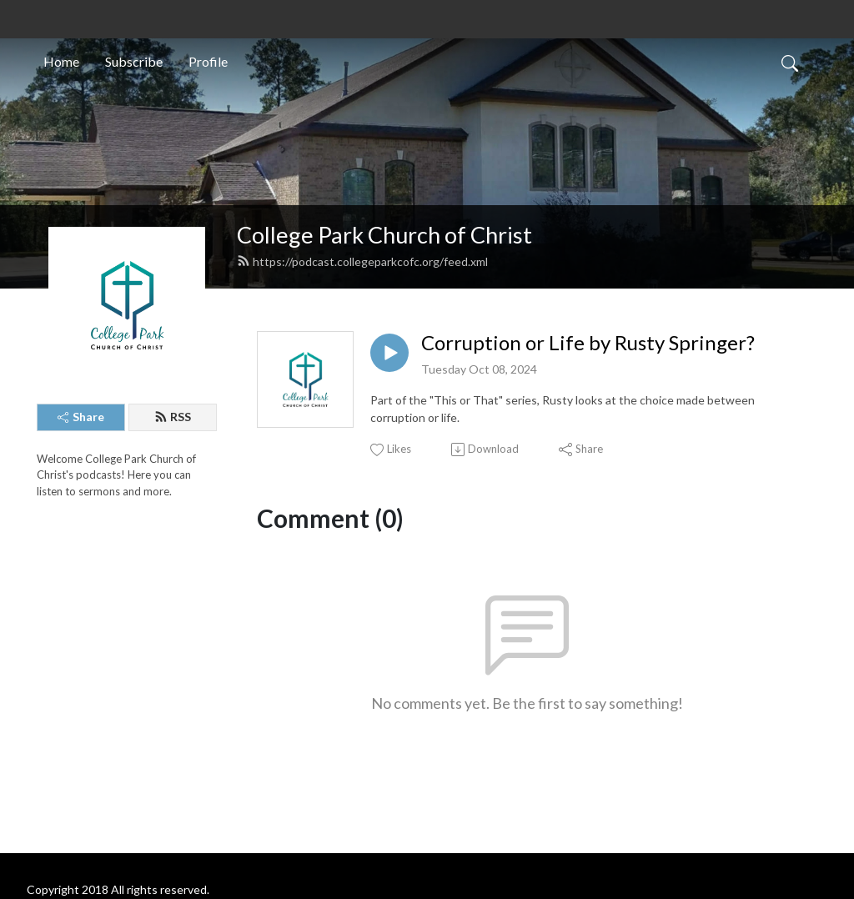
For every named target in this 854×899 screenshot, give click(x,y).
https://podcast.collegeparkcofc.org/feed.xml (362, 261)
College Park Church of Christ (384, 235)
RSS (172, 416)
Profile (208, 61)
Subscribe (134, 61)
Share (81, 416)
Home (61, 61)
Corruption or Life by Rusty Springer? (588, 342)
